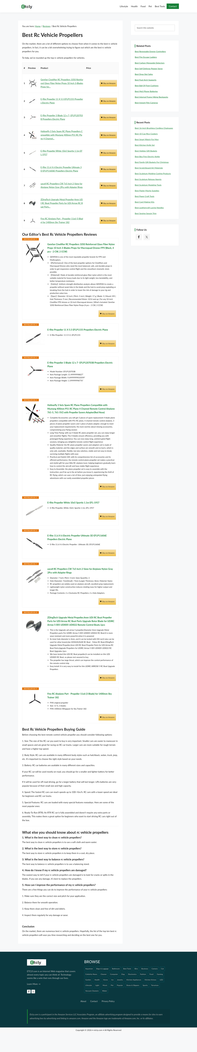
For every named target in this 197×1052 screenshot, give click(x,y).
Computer (114, 974)
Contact (94, 1001)
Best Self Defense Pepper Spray (149, 68)
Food (151, 974)
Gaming (160, 974)
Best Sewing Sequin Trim (145, 213)
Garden (88, 980)
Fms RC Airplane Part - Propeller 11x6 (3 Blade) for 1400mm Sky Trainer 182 (79, 695)
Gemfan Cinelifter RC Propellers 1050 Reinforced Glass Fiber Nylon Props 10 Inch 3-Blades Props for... (62, 83)
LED (161, 980)
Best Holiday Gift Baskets (146, 151)
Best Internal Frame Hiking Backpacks (151, 97)
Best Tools (127, 969)
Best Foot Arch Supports (145, 80)
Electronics (132, 974)
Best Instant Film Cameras (146, 102)
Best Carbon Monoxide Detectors (149, 63)
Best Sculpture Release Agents (148, 179)
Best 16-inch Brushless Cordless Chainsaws (154, 128)
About (83, 1001)
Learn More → (33, 984)
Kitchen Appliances (134, 980)
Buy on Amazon (109, 83)
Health (97, 980)
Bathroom (116, 969)
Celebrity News (91, 974)
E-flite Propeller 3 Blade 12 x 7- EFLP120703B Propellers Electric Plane (80, 364)
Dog (123, 974)
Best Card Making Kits (144, 202)
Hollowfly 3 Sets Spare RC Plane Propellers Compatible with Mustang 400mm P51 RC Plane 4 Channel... (62, 135)
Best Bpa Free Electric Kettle (147, 156)
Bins (136, 969)
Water (104, 991)
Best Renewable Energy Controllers (150, 51)
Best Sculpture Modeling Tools (148, 185)
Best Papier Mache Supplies (147, 190)
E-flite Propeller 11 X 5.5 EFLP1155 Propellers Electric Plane (77, 329)
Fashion (143, 974)
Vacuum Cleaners (92, 991)
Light (97, 985)
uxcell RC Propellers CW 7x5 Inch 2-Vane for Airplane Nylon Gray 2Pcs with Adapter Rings (80, 571)
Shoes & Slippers (132, 985)
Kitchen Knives (150, 980)
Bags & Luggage (102, 969)
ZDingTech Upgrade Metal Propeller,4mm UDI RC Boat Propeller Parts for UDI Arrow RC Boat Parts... (62, 203)
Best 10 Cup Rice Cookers (146, 134)
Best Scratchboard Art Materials (149, 168)
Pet (112, 985)
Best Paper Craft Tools (144, 196)
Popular (120, 985)
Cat (162, 969)
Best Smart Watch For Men (147, 139)
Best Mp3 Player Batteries (146, 91)
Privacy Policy (108, 1001)
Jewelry (120, 980)
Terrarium (155, 985)
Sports (145, 985)
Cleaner (104, 974)
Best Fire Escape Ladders (146, 57)
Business (144, 969)
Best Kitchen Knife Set (145, 145)
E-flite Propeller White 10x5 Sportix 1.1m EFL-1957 (73, 502)
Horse (105, 980)
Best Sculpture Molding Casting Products (153, 173)
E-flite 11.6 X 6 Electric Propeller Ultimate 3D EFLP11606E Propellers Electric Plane (77, 537)
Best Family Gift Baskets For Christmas (152, 162)
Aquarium (89, 969)
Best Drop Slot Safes (144, 74)
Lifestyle (88, 985)
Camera (155, 969)
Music (105, 985)
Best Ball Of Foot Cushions (146, 85)
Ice (112, 980)
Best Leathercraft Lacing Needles (149, 207)
